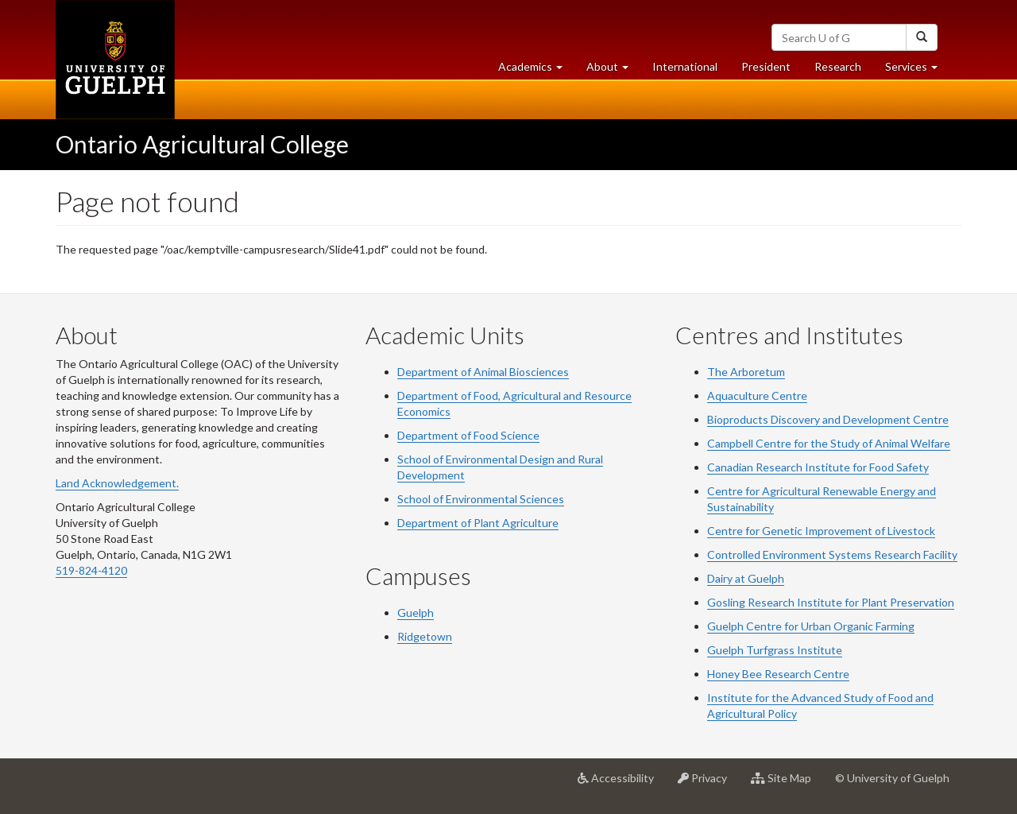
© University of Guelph (892, 778)
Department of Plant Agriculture (478, 522)
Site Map (787, 783)
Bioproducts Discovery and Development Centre (828, 419)
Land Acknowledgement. (117, 483)
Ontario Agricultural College (202, 144)
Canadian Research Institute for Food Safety (818, 467)
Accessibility (622, 783)
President (766, 66)
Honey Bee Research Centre (778, 673)
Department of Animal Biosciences (483, 371)
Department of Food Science (468, 435)
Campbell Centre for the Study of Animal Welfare (828, 443)
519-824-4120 (91, 570)
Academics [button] (536, 70)
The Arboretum (746, 371)
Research (843, 70)
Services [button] (917, 70)
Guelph (415, 612)
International (684, 66)
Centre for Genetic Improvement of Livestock (821, 530)
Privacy (708, 783)
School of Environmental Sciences (480, 499)
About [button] (613, 70)
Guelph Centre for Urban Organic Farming (811, 626)
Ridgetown (424, 636)
